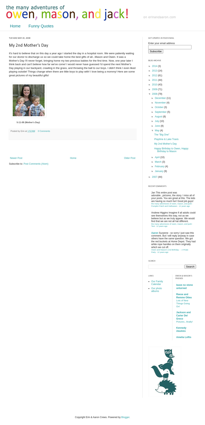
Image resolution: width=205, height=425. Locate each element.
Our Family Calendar (157, 283)
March (158, 161)
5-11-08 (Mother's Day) (28, 122)
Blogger (125, 417)
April (157, 157)
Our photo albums (156, 290)
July (157, 121)
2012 (155, 75)
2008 (155, 94)
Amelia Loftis (183, 337)
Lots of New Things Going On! (183, 303)
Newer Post (16, 158)
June (158, 126)
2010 (155, 84)
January (159, 171)
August (159, 116)
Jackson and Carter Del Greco (183, 315)
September (161, 112)
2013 (155, 70)
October (159, 107)
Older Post (129, 158)
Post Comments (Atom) (35, 163)
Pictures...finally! (184, 322)
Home (15, 26)
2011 (155, 80)
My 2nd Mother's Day (165, 143)
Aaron (154, 233)
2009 (155, 89)
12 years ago (184, 206)
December (161, 98)
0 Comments (44, 131)
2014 (155, 66)
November (161, 102)
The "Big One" (161, 134)
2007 (155, 177)
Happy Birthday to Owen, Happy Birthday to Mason (171, 150)
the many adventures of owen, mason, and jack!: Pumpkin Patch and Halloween (171, 205)
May (157, 130)
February (160, 166)
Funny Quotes (41, 26)
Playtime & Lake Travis (166, 139)
